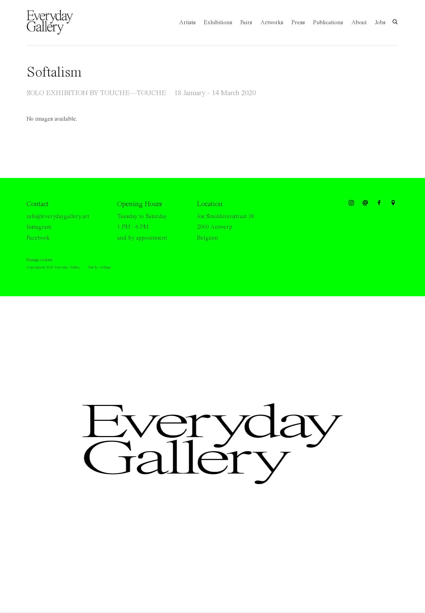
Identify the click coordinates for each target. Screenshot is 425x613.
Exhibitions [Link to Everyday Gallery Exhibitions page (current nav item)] (218, 23)
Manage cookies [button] (39, 260)
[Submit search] (395, 21)
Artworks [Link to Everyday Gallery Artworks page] (271, 23)
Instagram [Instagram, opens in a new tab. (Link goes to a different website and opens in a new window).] (351, 203)
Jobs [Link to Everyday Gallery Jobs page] (380, 23)
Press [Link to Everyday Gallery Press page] (298, 23)
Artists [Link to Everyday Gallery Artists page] (187, 23)
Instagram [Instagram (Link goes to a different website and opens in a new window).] (39, 227)
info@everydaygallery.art (58, 216)
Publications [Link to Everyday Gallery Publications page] (328, 23)
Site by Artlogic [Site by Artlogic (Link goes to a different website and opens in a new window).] (99, 267)
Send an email (365, 203)
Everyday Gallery (53, 22)
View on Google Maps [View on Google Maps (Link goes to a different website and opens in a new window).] (393, 203)
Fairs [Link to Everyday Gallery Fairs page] (246, 23)
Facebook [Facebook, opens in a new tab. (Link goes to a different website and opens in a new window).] (379, 203)
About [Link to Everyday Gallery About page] (359, 23)
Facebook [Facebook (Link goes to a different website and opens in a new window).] (38, 238)
